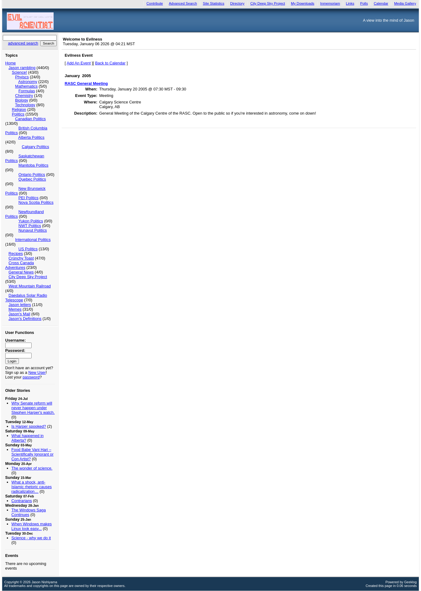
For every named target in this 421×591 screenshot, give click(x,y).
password (31, 377)
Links (350, 3)
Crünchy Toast (21, 258)
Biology (21, 100)
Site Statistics (213, 3)
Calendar (381, 3)
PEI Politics (28, 197)
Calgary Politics (35, 146)
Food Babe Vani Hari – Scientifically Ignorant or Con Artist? (32, 454)
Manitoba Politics (33, 165)
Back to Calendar (110, 63)
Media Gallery (405, 3)
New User (37, 372)
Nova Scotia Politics (35, 202)
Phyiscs (22, 77)
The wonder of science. (31, 468)
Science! (19, 72)
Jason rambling (21, 67)
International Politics (33, 239)
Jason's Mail (19, 314)
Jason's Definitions (24, 318)
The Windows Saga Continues (28, 512)
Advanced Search (183, 3)
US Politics (27, 249)
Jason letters (19, 304)
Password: (15, 350)
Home (10, 63)
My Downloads (302, 3)
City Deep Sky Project (267, 3)
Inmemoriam (330, 3)
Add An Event (79, 63)
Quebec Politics (32, 179)
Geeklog (410, 582)
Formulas (26, 91)
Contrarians (21, 500)
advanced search (23, 43)
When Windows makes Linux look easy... (31, 526)
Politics (18, 114)
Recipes (15, 253)
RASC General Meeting (86, 83)
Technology (25, 105)
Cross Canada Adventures (19, 265)
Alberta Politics (31, 137)
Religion (19, 109)
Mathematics (26, 86)
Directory (237, 3)
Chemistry (24, 95)
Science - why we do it (31, 538)
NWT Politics (29, 225)
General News (20, 272)
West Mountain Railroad (29, 286)
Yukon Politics (30, 221)
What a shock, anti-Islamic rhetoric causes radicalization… (31, 487)
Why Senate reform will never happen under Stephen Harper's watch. (33, 408)
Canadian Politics (30, 118)
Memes (14, 309)
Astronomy (27, 81)
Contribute (155, 3)
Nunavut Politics (32, 230)
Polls (364, 3)
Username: (15, 340)
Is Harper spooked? (28, 426)
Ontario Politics (31, 174)
